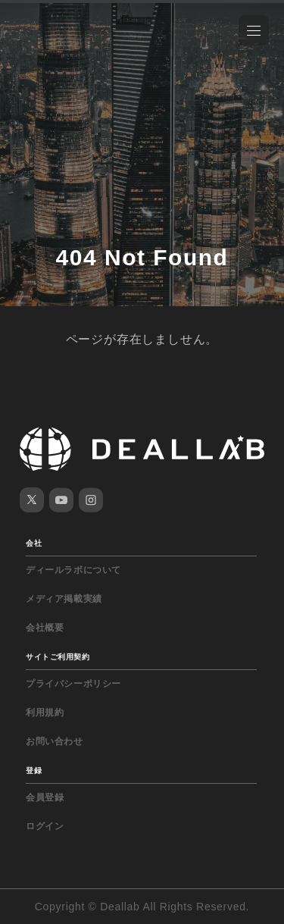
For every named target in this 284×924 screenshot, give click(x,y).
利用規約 (45, 712)
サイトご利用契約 (57, 657)
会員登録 (45, 797)
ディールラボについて (73, 570)
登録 (34, 770)
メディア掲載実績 (64, 599)
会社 (34, 543)
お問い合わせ (54, 741)
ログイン (45, 826)
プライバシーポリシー (73, 683)
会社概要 (45, 627)
